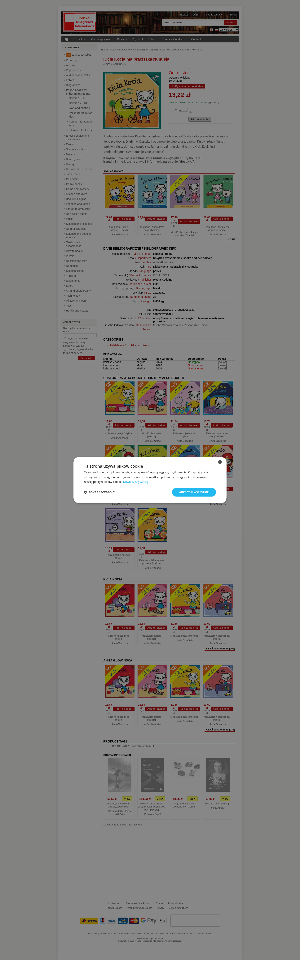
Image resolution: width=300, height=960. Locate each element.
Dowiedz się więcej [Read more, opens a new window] (135, 482)
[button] (99, 492)
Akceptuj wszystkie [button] (194, 492)
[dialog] (150, 480)
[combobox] (220, 462)
